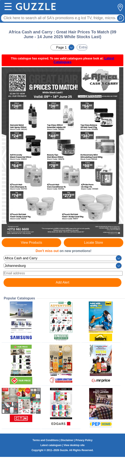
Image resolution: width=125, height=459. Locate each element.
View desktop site (74, 445)
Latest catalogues (50, 445)
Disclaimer (67, 440)
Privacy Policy (84, 440)
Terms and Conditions (45, 440)
